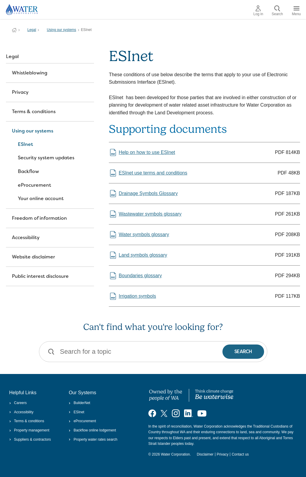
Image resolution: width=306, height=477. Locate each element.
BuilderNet (79, 403)
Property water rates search (93, 439)
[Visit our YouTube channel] (201, 413)
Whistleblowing (29, 73)
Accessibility (26, 237)
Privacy (20, 92)
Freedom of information (39, 218)
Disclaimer (205, 454)
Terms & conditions (34, 111)
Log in (258, 10)
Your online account (41, 198)
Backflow (28, 171)
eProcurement (34, 185)
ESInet (25, 144)
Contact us (240, 454)
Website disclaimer (33, 257)
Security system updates (46, 158)
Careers (18, 403)
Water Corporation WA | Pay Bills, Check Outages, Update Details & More (14, 30)
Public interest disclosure (40, 276)
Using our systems (61, 30)
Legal (31, 30)
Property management (29, 430)
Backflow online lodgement (92, 430)
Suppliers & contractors (30, 439)
